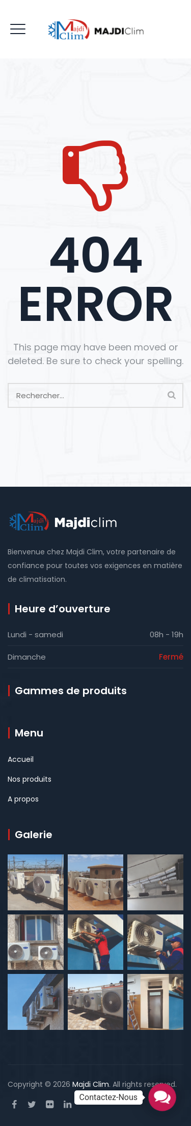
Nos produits (29, 779)
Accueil (21, 759)
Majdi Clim (90, 1084)
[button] (162, 1097)
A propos (23, 799)
